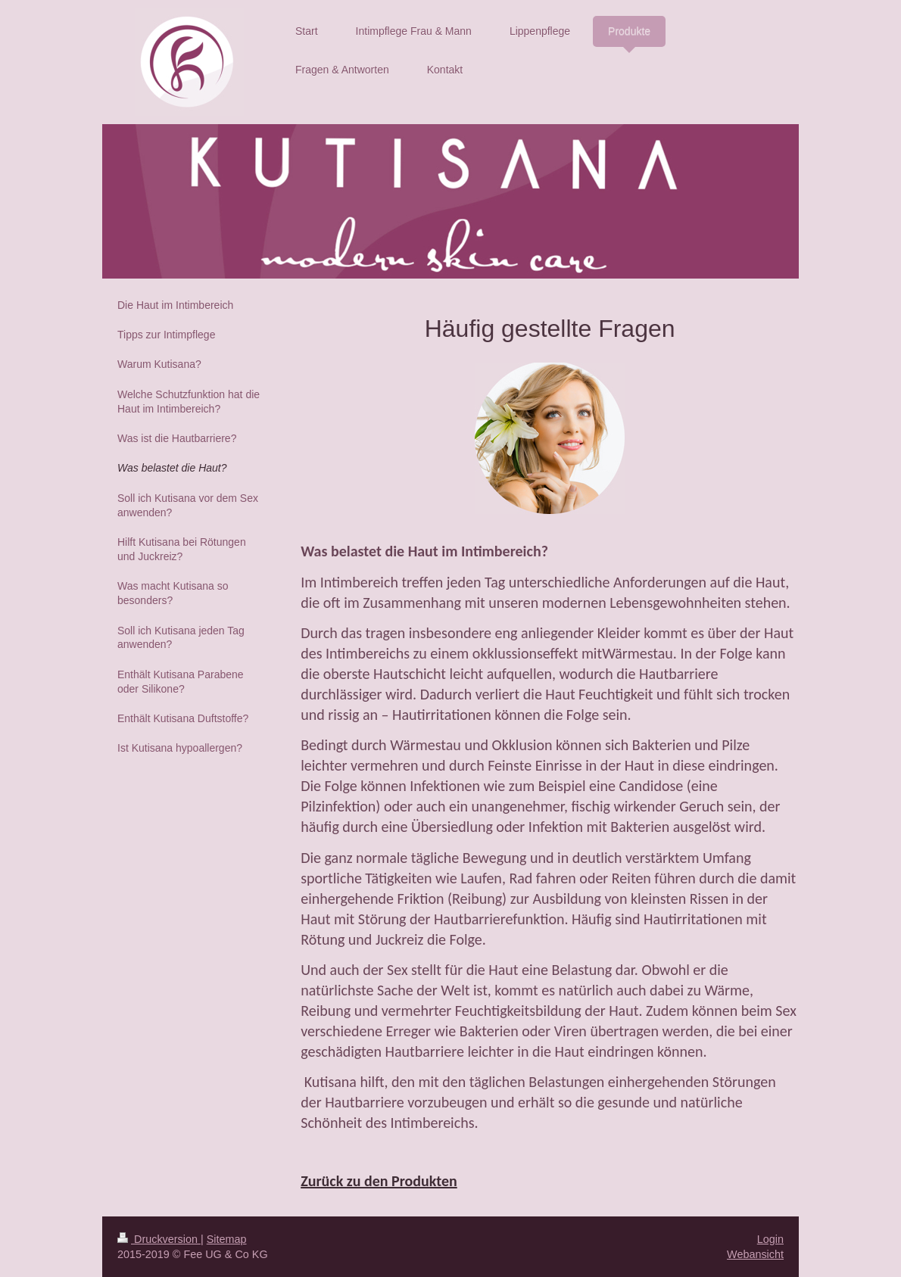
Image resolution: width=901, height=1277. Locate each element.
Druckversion (159, 1239)
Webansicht (755, 1254)
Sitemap (227, 1239)
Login (770, 1239)
